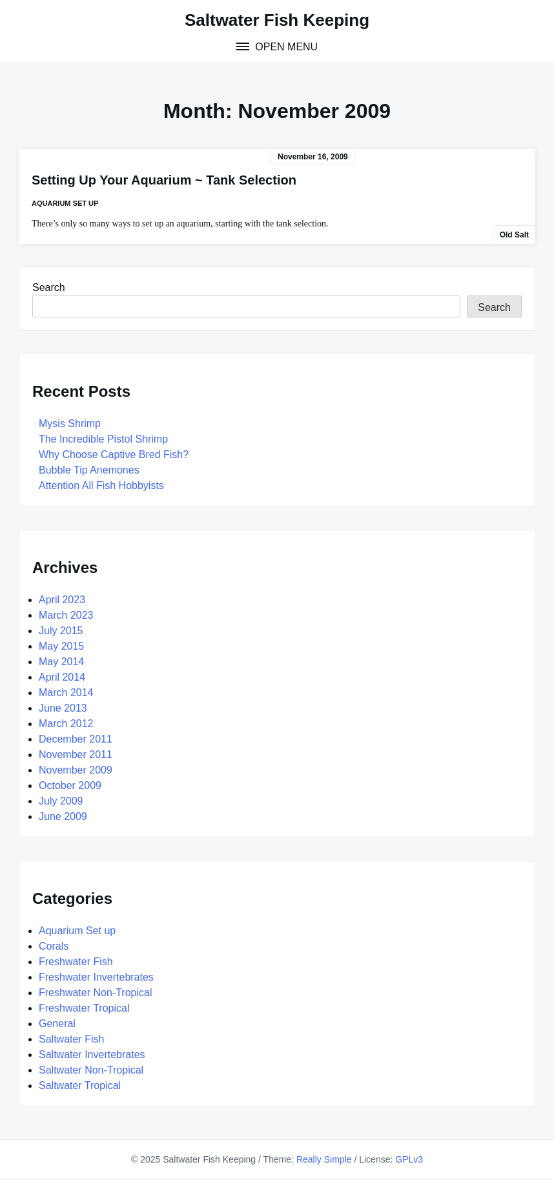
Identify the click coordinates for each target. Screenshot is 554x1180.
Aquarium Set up (65, 203)
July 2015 (61, 630)
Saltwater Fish (71, 1039)
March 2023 (66, 615)
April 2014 (62, 677)
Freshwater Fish (76, 961)
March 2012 (66, 723)
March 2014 (66, 692)
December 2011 (75, 739)
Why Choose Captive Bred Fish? (114, 454)
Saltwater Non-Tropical (91, 1070)
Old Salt (514, 234)
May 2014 (61, 661)
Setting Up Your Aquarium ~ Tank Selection (164, 180)
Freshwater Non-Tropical (95, 992)
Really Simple (324, 1159)
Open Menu (285, 46)
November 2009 (75, 770)
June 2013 (63, 708)
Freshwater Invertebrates (96, 977)
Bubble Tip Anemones (89, 470)
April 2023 (62, 599)
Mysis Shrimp (70, 423)
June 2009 (63, 816)
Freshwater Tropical (84, 1008)
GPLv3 (409, 1159)
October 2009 (70, 785)
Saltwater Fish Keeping (277, 20)
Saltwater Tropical (80, 1085)
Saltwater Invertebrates (92, 1054)
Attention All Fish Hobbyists (101, 485)
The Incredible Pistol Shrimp (103, 439)
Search (48, 287)
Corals (53, 946)
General (57, 1023)
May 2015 (61, 646)
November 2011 (75, 754)
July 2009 (61, 800)
